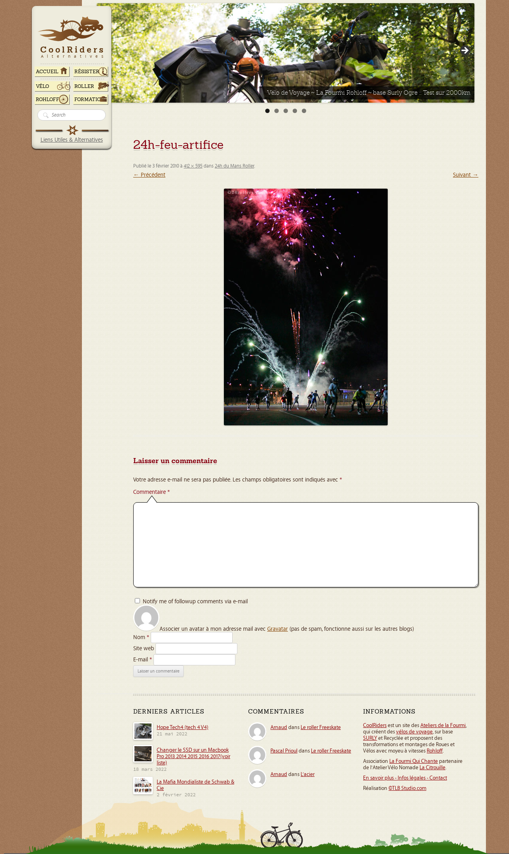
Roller (84, 86)
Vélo (42, 86)
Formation (89, 99)
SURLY (370, 738)
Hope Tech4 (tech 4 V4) (182, 727)
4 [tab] (295, 111)
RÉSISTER (86, 71)
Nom (141, 637)
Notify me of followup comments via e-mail (195, 601)
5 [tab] (304, 111)
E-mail (142, 660)
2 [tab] (276, 111)
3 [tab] (286, 111)
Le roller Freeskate (321, 727)
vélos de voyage (414, 732)
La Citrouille (432, 767)
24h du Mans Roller (234, 166)
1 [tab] (267, 111)
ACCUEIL (47, 71)
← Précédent (149, 175)
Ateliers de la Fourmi (443, 725)
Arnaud (278, 727)
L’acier (308, 774)
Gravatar (277, 629)
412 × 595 (193, 166)
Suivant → (465, 175)
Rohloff (47, 99)
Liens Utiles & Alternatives (72, 140)
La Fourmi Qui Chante (413, 761)
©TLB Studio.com (407, 788)
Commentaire (151, 492)
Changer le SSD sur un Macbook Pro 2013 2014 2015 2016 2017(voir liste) (193, 756)
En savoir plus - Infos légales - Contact (405, 778)
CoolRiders (375, 725)
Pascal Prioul (283, 751)
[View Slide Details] (285, 53)
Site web (143, 648)
